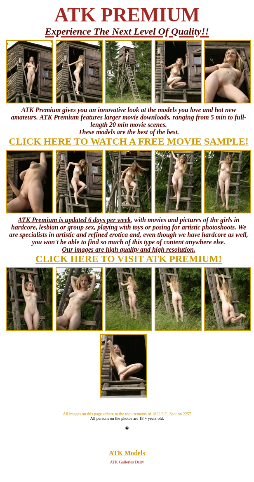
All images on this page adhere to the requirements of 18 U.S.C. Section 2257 (127, 414)
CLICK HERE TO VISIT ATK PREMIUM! (128, 258)
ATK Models (127, 452)
